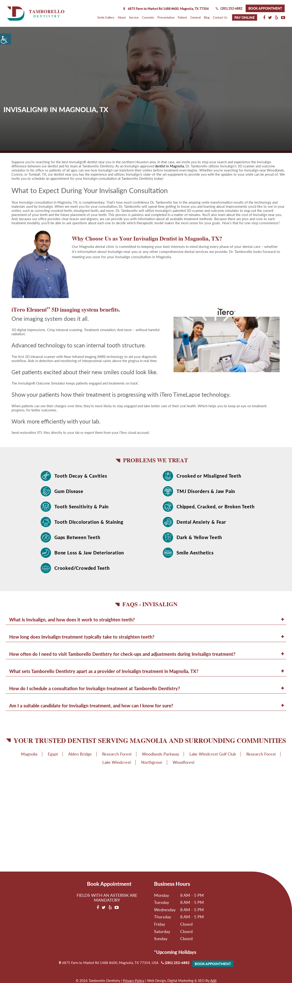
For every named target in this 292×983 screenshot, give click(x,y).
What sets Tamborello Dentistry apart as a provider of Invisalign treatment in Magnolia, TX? (103, 671)
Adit (213, 980)
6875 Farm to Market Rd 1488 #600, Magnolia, (166, 9)
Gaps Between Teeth (77, 537)
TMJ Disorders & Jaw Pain (206, 491)
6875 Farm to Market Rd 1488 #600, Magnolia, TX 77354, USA (108, 963)
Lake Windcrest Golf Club (212, 753)
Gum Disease (68, 491)
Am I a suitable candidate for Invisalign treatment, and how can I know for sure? (91, 705)
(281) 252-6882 (229, 8)
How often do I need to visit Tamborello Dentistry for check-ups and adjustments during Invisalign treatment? (122, 654)
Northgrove (151, 762)
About (122, 17)
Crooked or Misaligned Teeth (209, 476)
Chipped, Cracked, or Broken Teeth (215, 506)
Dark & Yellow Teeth (199, 537)
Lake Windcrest (116, 762)
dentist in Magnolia (169, 166)
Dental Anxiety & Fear (201, 522)
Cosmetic (148, 17)
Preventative (165, 17)
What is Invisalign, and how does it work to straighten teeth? (72, 619)
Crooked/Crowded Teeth (82, 568)
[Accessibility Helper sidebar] (5, 38)
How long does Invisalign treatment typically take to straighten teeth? (81, 637)
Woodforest (183, 762)
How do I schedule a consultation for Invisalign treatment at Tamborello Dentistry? (94, 688)
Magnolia (29, 753)
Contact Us (220, 17)
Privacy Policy (133, 980)
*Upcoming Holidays (175, 952)
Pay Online (244, 17)
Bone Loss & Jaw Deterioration (89, 552)
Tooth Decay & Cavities (80, 476)
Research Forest (117, 753)
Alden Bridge (80, 753)
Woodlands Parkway (160, 753)
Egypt (53, 753)
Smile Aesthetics (195, 552)
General (195, 17)
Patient (182, 17)
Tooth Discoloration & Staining (89, 522)
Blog (207, 17)
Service (134, 17)
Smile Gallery (106, 17)
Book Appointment (265, 8)
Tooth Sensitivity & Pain (81, 506)
